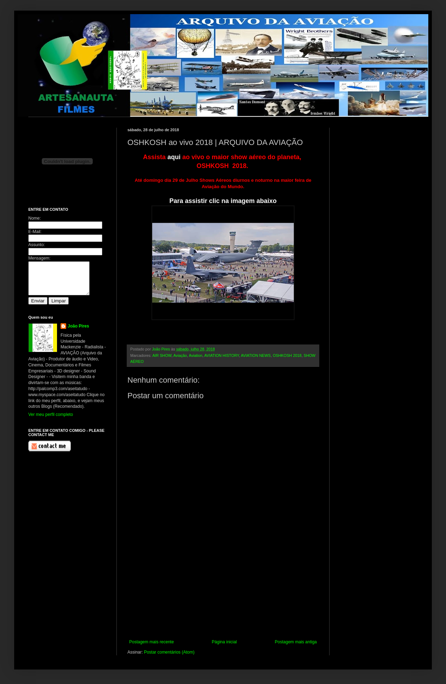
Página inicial (224, 641)
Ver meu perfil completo (50, 420)
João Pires (78, 332)
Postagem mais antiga (296, 641)
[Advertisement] (223, 595)
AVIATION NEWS (255, 355)
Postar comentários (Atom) (169, 652)
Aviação (180, 355)
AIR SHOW (161, 355)
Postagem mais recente (151, 641)
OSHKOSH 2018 (287, 355)
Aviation (195, 355)
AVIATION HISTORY (221, 355)
